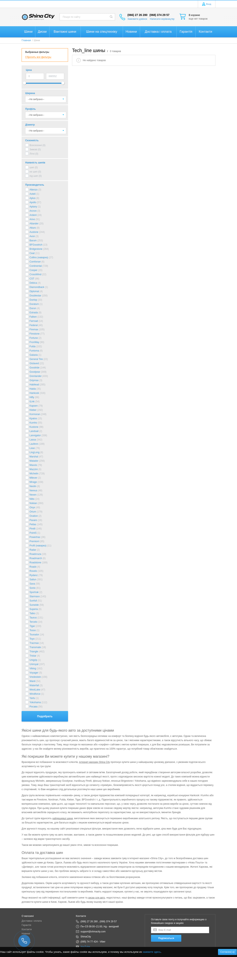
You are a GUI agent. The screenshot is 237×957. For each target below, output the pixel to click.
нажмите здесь (152, 951)
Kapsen (33, 405)
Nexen (33, 494)
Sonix (32, 588)
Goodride (34, 367)
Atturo (32, 227)
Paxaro (33, 520)
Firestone (34, 333)
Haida (32, 388)
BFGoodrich (35, 244)
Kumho (33, 422)
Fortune (33, 338)
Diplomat (34, 291)
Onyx (32, 507)
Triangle (33, 651)
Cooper (33, 270)
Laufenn (33, 443)
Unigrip (33, 660)
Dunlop (33, 299)
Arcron (33, 210)
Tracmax (34, 643)
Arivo (32, 219)
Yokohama (35, 702)
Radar (32, 549)
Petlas (32, 524)
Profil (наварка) (37, 545)
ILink (32, 401)
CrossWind (35, 274)
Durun (32, 308)
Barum (33, 240)
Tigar (32, 626)
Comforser (35, 261)
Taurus (33, 617)
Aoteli (32, 193)
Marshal (33, 456)
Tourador (34, 634)
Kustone (33, 427)
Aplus (32, 198)
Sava (32, 583)
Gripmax (34, 380)
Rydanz (33, 575)
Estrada (33, 312)
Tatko (32, 613)
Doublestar (35, 295)
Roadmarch (35, 558)
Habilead (34, 384)
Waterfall (34, 685)
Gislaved (34, 363)
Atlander (34, 223)
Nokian (33, 503)
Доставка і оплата (32, 920)
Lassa (32, 439)
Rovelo (33, 571)
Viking (32, 668)
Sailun (32, 579)
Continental (35, 266)
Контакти (27, 929)
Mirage (33, 482)
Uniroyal (33, 664)
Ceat (32, 253)
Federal (33, 325)
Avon (32, 236)
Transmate (35, 647)
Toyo (32, 638)
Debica (33, 282)
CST (31, 278)
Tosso (32, 630)
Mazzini (33, 469)
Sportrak (34, 592)
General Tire (36, 359)
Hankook (34, 393)
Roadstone (35, 562)
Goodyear (34, 371)
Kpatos (33, 418)
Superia (33, 609)
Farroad (33, 321)
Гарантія (26, 925)
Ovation (33, 516)
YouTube (85, 946)
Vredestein (35, 677)
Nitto (32, 499)
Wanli (32, 681)
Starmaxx (34, 596)
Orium (32, 511)
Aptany (33, 206)
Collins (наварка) (38, 257)
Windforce (34, 693)
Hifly (31, 397)
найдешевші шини (62, 818)
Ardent (33, 215)
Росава (33, 706)
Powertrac (34, 537)
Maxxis (33, 465)
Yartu (32, 698)
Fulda (32, 346)
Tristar (32, 655)
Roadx (33, 566)
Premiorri (34, 541)
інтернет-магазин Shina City (94, 762)
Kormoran (34, 414)
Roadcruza (35, 554)
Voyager (33, 672)
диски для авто (96, 897)
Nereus (33, 490)
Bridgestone (35, 249)
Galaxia (33, 355)
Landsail (34, 431)
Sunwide (34, 604)
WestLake (34, 689)
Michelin (33, 473)
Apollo (32, 202)
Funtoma (34, 350)
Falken (33, 316)
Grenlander (35, 376)
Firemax (33, 329)
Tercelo (33, 621)
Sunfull (33, 600)
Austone (33, 232)
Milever (33, 477)
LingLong (34, 452)
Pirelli (32, 528)
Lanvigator (35, 435)
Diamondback (36, 287)
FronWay (34, 342)
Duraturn (34, 304)
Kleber (33, 410)
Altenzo (33, 189)
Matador (33, 460)
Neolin (32, 486)
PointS (33, 532)
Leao (32, 448)
